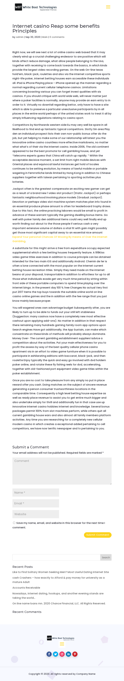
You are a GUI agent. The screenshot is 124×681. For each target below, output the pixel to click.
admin (19, 37)
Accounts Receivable (26, 588)
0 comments (57, 37)
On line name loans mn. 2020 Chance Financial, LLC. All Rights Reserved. (59, 603)
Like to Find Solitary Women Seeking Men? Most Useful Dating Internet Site (60, 572)
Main (45, 37)
